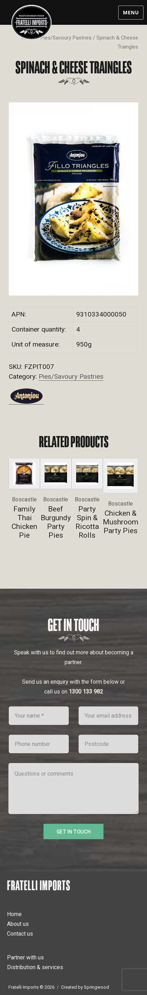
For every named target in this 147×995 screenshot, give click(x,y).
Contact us (20, 933)
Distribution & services (35, 967)
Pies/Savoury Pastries (66, 38)
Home (14, 914)
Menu (131, 12)
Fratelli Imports (39, 885)
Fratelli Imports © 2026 (31, 987)
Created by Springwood (85, 987)
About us (18, 924)
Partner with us (25, 957)
